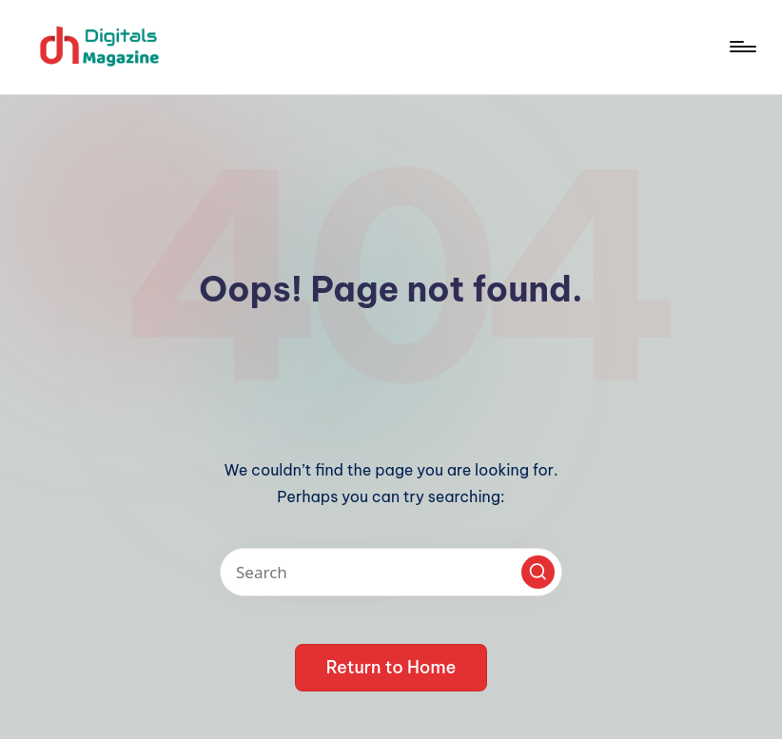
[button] (538, 572)
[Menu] (741, 46)
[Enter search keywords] (391, 572)
